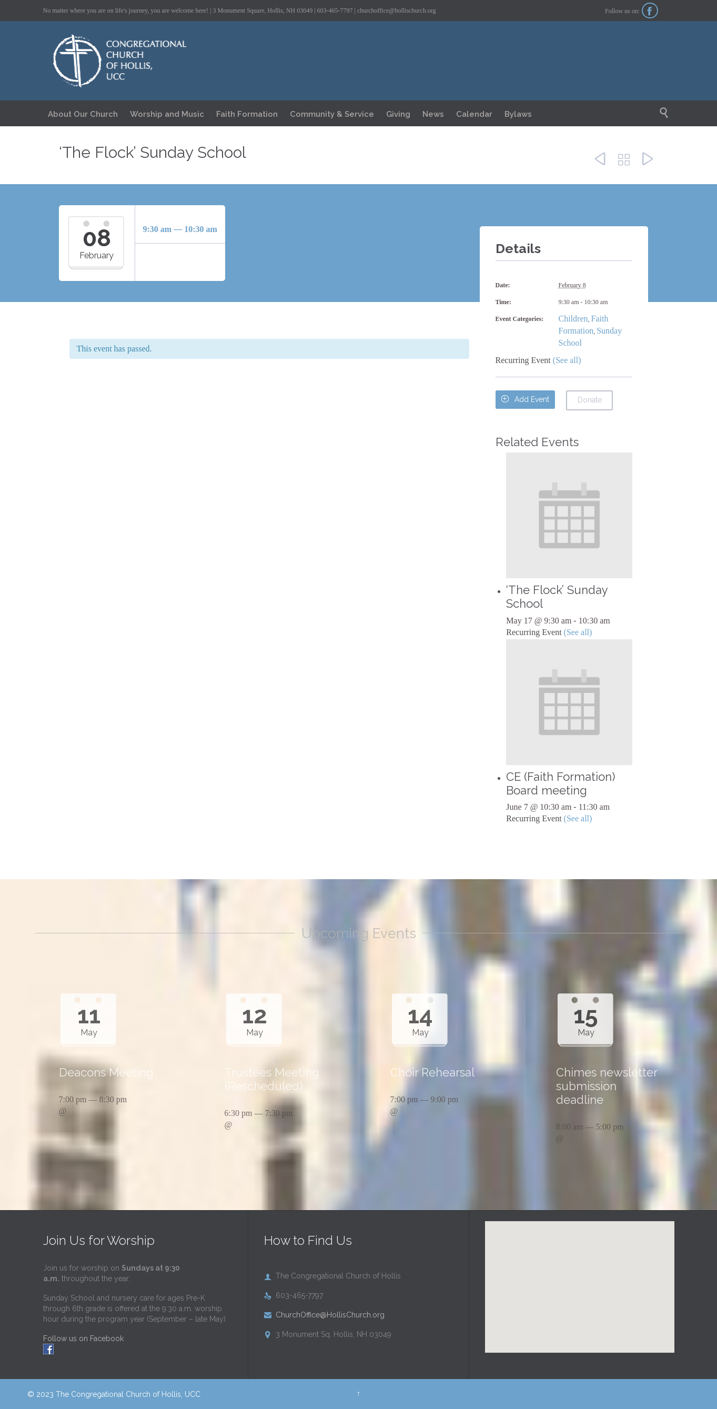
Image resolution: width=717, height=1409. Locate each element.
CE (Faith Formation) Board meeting (560, 783)
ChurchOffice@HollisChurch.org (324, 1315)
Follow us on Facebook (83, 1338)
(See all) (567, 360)
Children (573, 318)
